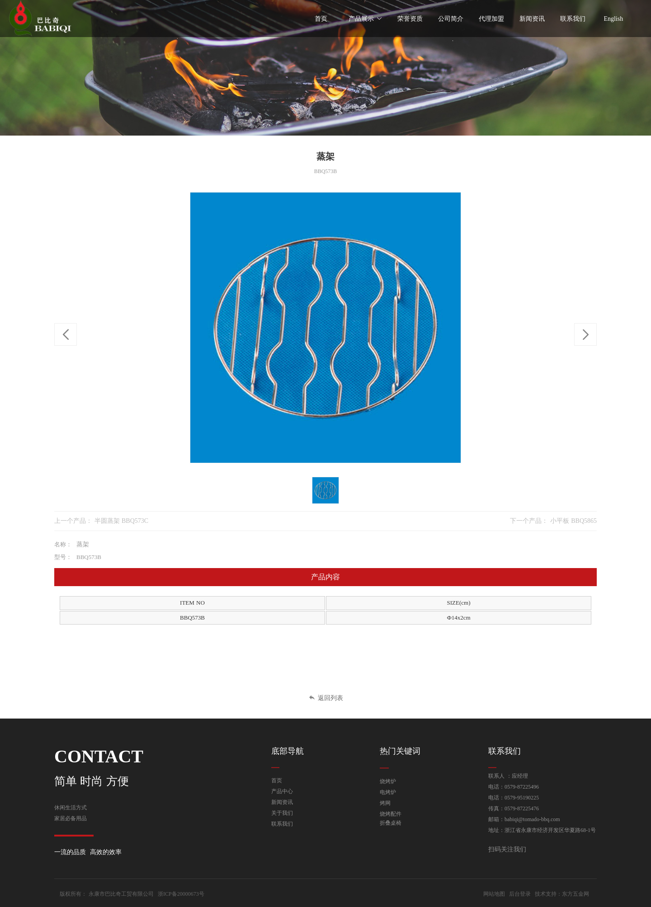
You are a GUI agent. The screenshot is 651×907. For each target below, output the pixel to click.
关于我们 (282, 813)
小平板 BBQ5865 (573, 520)
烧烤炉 (388, 781)
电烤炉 (388, 792)
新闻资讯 (282, 802)
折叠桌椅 (390, 823)
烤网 (385, 803)
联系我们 (282, 824)
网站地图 (494, 894)
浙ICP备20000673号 (181, 894)
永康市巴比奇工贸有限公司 (121, 894)
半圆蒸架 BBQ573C (121, 520)
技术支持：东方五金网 (562, 894)
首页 (276, 780)
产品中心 (282, 791)
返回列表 (325, 698)
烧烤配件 (390, 814)
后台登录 (520, 894)
